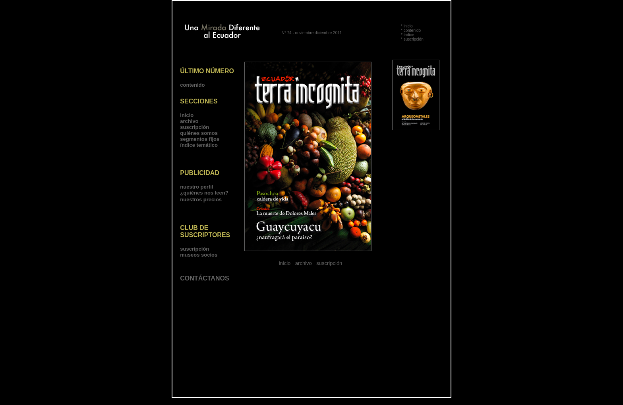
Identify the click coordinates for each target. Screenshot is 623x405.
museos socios (198, 255)
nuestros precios (201, 199)
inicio (408, 26)
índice (409, 35)
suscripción (414, 39)
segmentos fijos (199, 139)
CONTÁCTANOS (204, 278)
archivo (189, 121)
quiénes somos (199, 133)
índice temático (199, 145)
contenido (412, 30)
